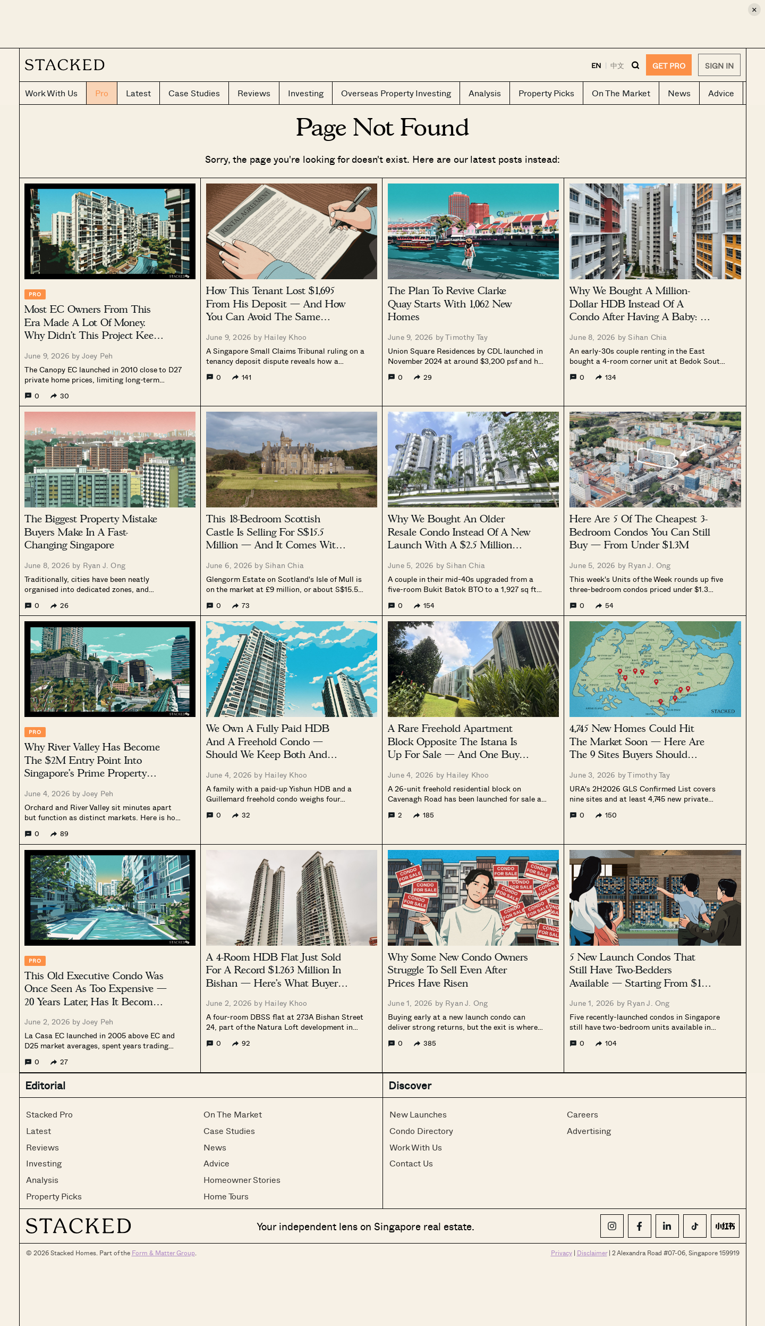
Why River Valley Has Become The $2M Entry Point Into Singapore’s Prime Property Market (92, 767)
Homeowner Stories (241, 1179)
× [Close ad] (754, 9)
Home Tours (226, 1196)
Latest (38, 1130)
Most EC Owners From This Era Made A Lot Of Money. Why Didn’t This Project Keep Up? (91, 329)
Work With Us (415, 1147)
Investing (44, 1163)
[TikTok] (695, 1226)
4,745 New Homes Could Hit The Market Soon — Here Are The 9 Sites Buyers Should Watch (637, 748)
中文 (617, 65)
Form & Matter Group (163, 1252)
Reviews (42, 1147)
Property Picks (54, 1196)
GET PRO (668, 65)
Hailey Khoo (285, 337)
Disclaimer (592, 1252)
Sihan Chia (647, 337)
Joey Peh (97, 355)
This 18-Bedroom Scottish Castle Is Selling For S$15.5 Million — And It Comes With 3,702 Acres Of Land (274, 538)
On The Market (232, 1114)
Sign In (719, 65)
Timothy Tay (466, 337)
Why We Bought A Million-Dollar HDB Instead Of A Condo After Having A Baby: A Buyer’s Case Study (638, 310)
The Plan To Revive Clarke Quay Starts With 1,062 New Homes (450, 304)
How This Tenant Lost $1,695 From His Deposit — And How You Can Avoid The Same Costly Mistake (275, 310)
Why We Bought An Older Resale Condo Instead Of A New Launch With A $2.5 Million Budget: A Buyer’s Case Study (459, 538)
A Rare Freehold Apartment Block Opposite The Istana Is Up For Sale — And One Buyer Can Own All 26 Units (458, 748)
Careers (582, 1114)
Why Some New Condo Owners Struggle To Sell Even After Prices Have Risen (458, 970)
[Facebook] (639, 1226)
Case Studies (229, 1130)
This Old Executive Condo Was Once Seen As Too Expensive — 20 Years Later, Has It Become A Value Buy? (95, 995)
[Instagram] (612, 1226)
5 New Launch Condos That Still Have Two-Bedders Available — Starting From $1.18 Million (640, 977)
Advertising (589, 1130)
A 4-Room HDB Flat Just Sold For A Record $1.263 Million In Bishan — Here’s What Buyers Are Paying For (274, 977)
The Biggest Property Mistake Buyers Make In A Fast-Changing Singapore (90, 532)
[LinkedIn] (667, 1226)
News (214, 1147)
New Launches (418, 1114)
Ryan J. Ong (104, 565)
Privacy (561, 1252)
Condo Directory (421, 1130)
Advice (216, 1163)
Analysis (42, 1179)
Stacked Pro (49, 1114)
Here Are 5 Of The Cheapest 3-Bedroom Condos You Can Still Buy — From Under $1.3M (640, 532)
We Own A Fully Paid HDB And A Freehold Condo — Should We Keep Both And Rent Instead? (267, 748)
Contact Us (411, 1163)
